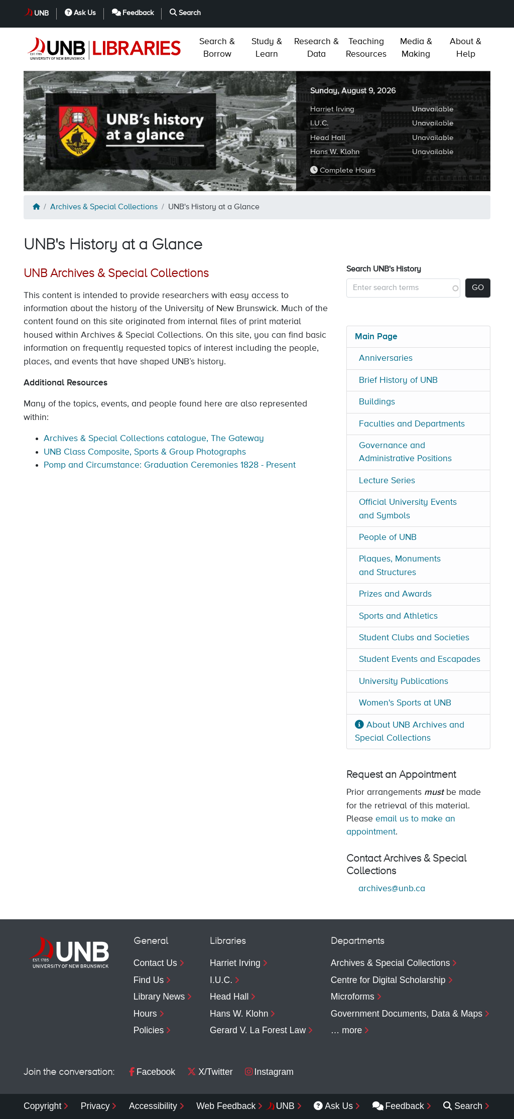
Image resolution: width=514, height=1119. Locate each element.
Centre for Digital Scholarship (388, 980)
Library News (159, 997)
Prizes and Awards (395, 594)
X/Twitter (209, 1072)
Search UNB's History (383, 269)
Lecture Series (387, 480)
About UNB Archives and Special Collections (409, 732)
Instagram (269, 1072)
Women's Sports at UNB (405, 703)
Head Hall (327, 138)
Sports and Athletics (398, 616)
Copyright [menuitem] (42, 1106)
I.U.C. (319, 123)
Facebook (152, 1072)
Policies (149, 1030)
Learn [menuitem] (266, 48)
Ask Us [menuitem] (333, 1106)
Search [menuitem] (462, 1106)
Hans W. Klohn (334, 152)
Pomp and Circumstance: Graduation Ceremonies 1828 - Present (170, 465)
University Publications (403, 681)
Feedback (133, 13)
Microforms (352, 997)
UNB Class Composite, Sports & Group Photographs (145, 452)
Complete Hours (342, 170)
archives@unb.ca (391, 888)
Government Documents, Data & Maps (406, 1014)
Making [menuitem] (416, 48)
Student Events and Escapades (419, 659)
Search (185, 13)
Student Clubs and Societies (414, 637)
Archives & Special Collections (104, 207)
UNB (41, 13)
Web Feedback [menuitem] (225, 1106)
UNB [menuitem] (285, 1106)
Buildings (377, 401)
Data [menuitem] (316, 48)
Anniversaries (386, 358)
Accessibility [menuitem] (153, 1106)
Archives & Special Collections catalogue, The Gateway (154, 438)
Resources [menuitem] (366, 48)
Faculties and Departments (412, 424)
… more (346, 1030)
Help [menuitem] (465, 48)
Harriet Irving (332, 109)
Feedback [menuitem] (398, 1106)
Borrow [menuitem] (217, 48)
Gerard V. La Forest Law (258, 1030)
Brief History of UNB (398, 380)
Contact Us (155, 963)
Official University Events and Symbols (408, 509)
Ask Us (80, 13)
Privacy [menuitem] (95, 1106)
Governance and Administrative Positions (405, 452)
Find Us (149, 980)
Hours (145, 1014)
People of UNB (388, 537)
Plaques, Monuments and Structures (400, 565)
